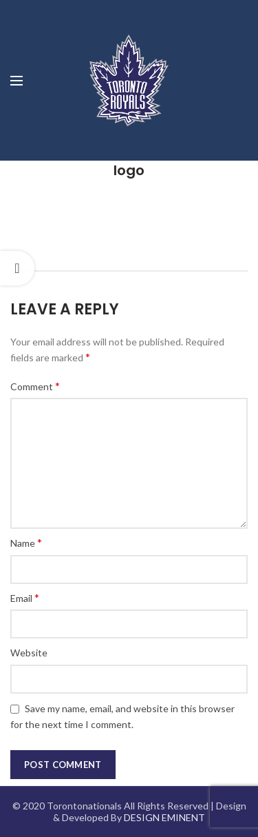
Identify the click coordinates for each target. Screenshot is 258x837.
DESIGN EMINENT (164, 817)
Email (24, 597)
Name (26, 542)
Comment (35, 385)
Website (28, 652)
